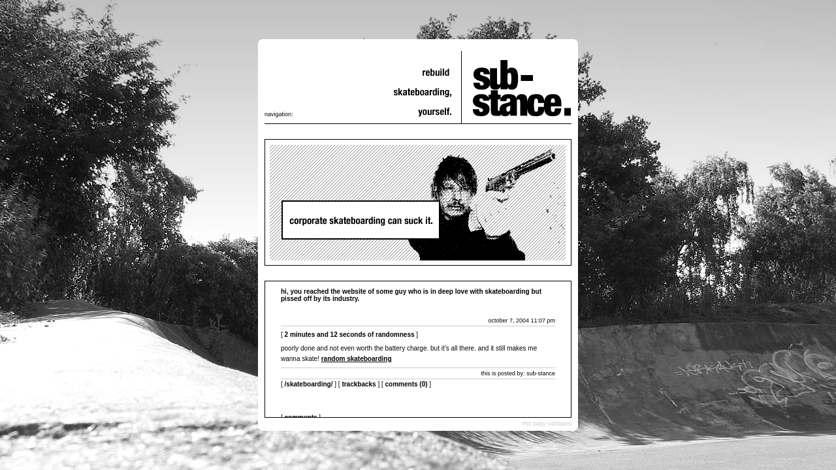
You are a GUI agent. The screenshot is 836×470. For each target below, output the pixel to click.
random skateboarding (356, 358)
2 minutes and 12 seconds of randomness (350, 334)
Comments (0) (406, 384)
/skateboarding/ (309, 384)
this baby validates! (547, 423)
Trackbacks (359, 384)
